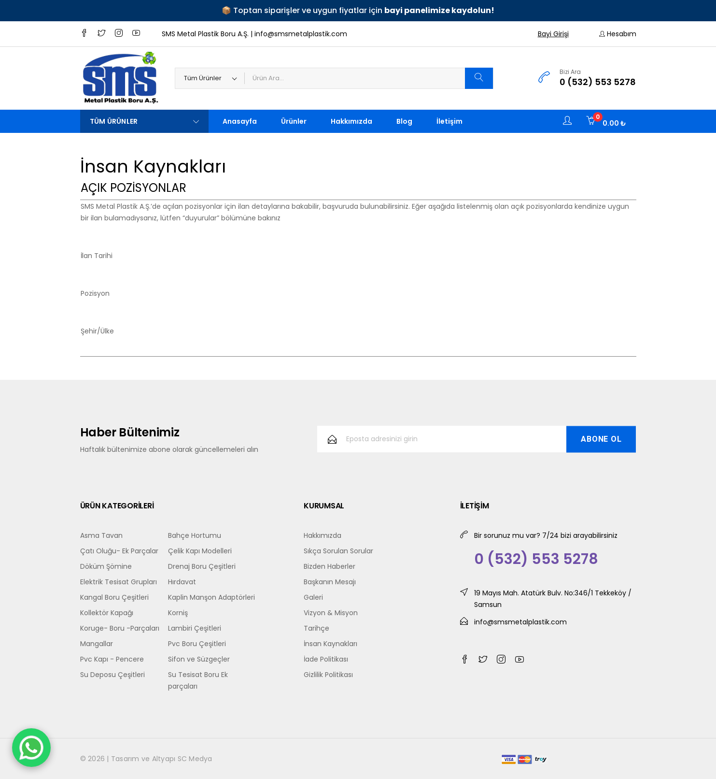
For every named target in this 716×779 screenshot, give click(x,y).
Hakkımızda (351, 121)
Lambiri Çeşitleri (194, 628)
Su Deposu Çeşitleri (112, 674)
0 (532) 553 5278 (598, 82)
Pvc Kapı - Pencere (112, 659)
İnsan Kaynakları (330, 644)
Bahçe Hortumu (194, 535)
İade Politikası (326, 659)
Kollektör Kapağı (106, 613)
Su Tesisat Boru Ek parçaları (198, 680)
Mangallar (96, 644)
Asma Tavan (101, 535)
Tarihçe (316, 628)
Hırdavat (182, 582)
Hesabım (617, 34)
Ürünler (294, 121)
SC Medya (195, 759)
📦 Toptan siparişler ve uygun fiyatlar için (358, 10)
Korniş (178, 613)
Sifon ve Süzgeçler (199, 659)
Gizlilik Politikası (328, 674)
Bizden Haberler (329, 566)
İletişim (449, 121)
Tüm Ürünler (144, 121)
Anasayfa (240, 121)
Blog (404, 121)
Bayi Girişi (553, 34)
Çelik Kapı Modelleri (200, 551)
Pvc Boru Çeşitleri (197, 644)
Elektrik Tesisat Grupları (118, 582)
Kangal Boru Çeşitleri (114, 597)
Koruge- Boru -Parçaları (119, 628)
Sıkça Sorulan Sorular (338, 551)
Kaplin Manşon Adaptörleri (211, 597)
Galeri (313, 597)
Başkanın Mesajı (330, 582)
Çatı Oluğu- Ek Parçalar (119, 551)
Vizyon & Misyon (331, 613)
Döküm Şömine (106, 566)
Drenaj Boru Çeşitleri (202, 566)
